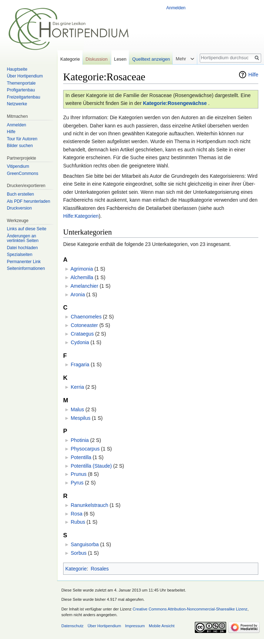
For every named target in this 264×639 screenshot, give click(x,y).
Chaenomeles (86, 317)
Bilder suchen (20, 145)
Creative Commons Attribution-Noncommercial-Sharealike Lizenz (190, 609)
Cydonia (80, 342)
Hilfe (253, 74)
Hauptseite (17, 69)
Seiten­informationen (26, 268)
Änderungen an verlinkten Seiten (23, 238)
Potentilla (81, 457)
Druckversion (19, 208)
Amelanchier (84, 286)
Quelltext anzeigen (151, 59)
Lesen (120, 59)
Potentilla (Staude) (91, 466)
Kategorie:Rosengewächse (175, 103)
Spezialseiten (19, 254)
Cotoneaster (84, 325)
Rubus (78, 522)
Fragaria (80, 364)
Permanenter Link (24, 261)
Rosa (76, 514)
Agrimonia (81, 269)
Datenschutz (72, 626)
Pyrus (77, 482)
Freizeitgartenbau (23, 97)
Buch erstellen (20, 194)
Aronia (77, 294)
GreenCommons (22, 173)
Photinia (80, 440)
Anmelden (176, 7)
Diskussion (97, 59)
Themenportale (21, 83)
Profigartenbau (21, 89)
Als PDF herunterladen (28, 201)
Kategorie (76, 569)
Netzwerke (17, 103)
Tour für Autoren (22, 138)
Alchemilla (81, 277)
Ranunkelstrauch (89, 505)
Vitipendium (18, 166)
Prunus (78, 474)
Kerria (77, 387)
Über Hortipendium (25, 76)
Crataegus (82, 334)
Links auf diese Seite (26, 228)
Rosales (100, 569)
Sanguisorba (85, 544)
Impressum (134, 626)
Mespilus (80, 418)
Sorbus (78, 553)
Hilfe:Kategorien (81, 216)
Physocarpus (85, 449)
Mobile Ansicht (161, 626)
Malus (77, 409)
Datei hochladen (22, 247)
